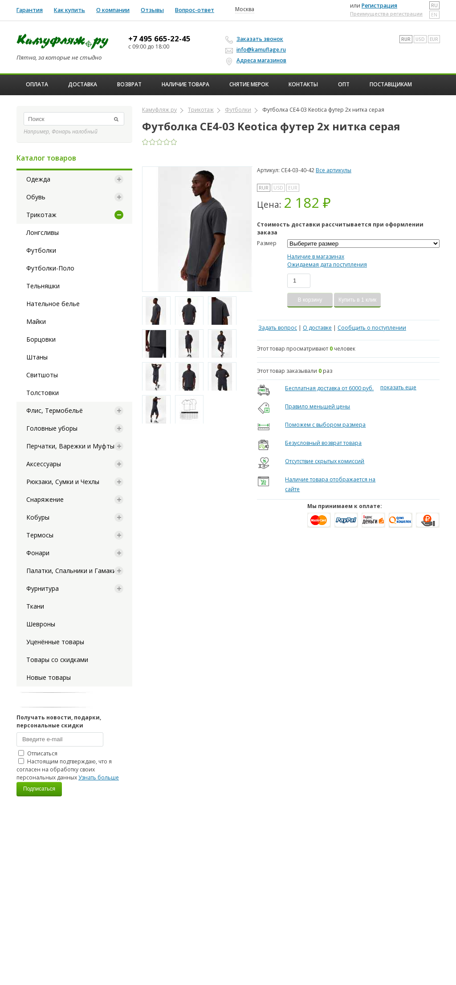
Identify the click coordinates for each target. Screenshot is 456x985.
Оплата (37, 84)
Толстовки (42, 392)
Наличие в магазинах (315, 256)
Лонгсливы (42, 232)
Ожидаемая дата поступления (327, 264)
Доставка (82, 84)
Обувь (35, 197)
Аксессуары (43, 464)
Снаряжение (45, 499)
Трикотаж (41, 214)
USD (420, 39)
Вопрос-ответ (194, 10)
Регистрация (379, 5)
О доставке (317, 327)
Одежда (38, 179)
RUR (406, 39)
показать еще (398, 387)
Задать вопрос (277, 327)
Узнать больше (98, 777)
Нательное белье (53, 303)
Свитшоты (42, 375)
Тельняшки (43, 286)
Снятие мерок (249, 84)
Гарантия (29, 10)
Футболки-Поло (50, 268)
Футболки (41, 250)
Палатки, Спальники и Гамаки (71, 570)
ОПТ (344, 84)
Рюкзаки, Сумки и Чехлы (62, 481)
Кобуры (37, 517)
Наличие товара (185, 84)
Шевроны (40, 624)
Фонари (37, 553)
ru (434, 5)
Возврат (129, 84)
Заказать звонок (255, 39)
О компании (113, 10)
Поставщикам (391, 84)
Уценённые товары (55, 642)
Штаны (37, 357)
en (434, 15)
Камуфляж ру (159, 109)
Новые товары (48, 677)
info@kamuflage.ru (257, 49)
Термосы (39, 535)
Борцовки (41, 339)
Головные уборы (51, 428)
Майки (36, 321)
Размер (267, 243)
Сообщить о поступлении (372, 327)
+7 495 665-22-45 (159, 39)
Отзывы (152, 10)
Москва (244, 9)
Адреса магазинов (257, 61)
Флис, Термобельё (54, 410)
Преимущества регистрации (386, 13)
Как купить (69, 10)
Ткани (35, 606)
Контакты (303, 84)
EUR (434, 39)
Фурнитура (42, 588)
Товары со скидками (57, 659)
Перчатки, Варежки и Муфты (70, 446)
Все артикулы (333, 170)
